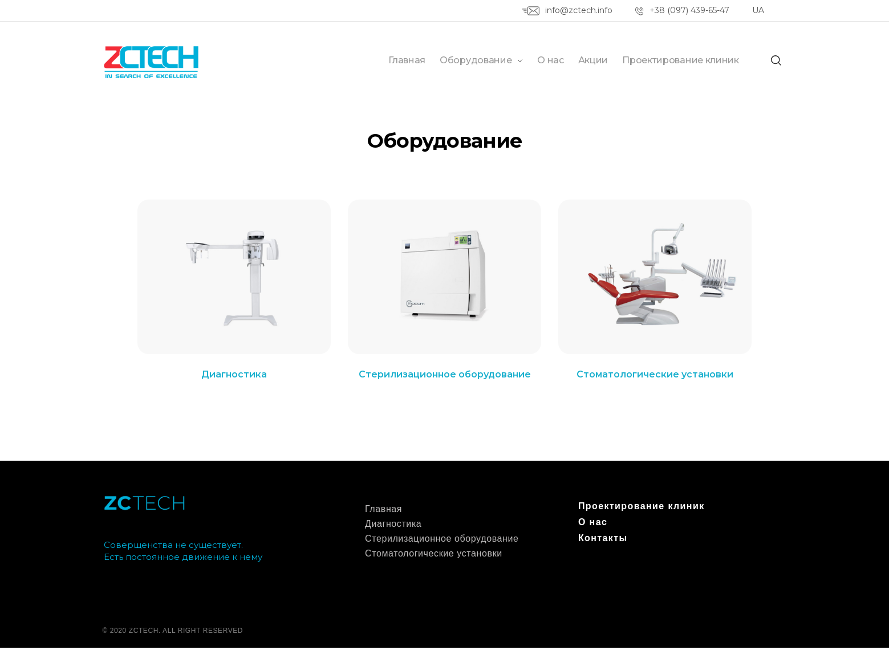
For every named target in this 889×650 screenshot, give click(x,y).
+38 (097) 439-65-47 (689, 10)
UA (758, 10)
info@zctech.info (578, 10)
